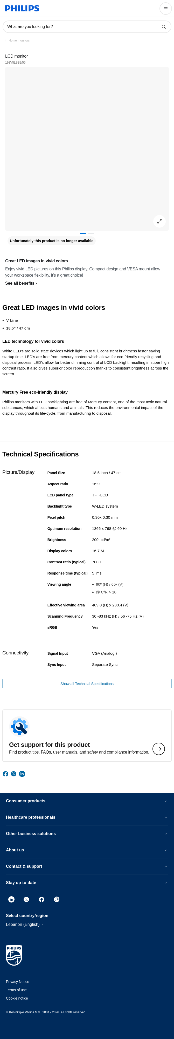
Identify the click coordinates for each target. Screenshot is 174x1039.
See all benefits (19, 283)
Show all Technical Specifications (87, 684)
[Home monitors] (16, 40)
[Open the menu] (165, 8)
